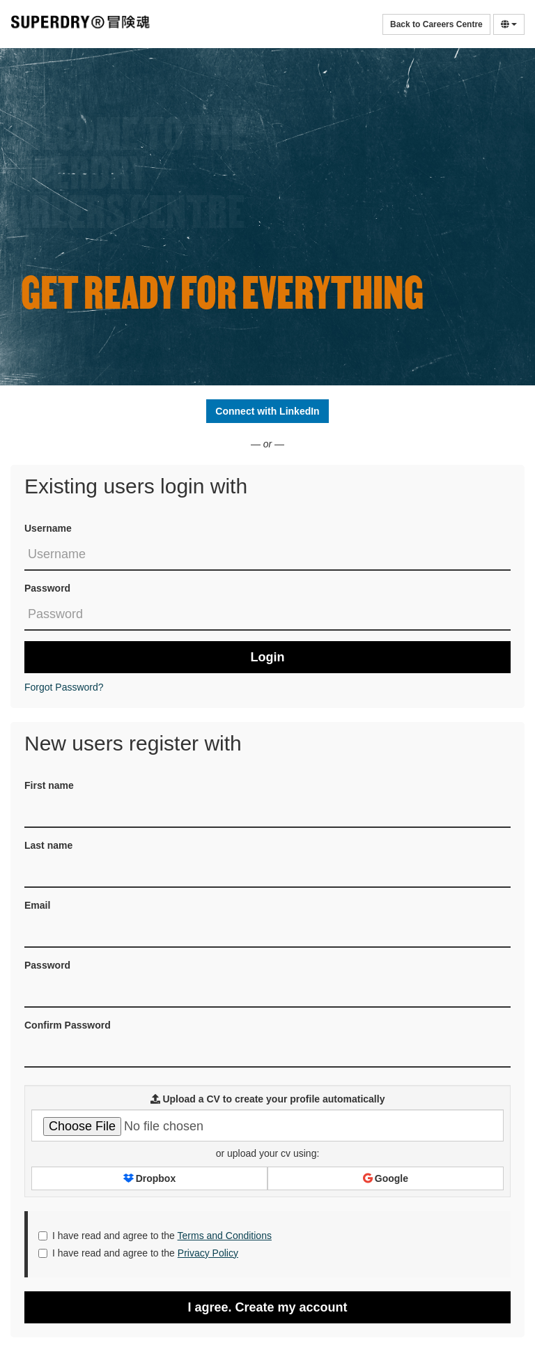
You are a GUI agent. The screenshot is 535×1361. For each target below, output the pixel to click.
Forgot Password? (64, 687)
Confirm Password (67, 1025)
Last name (48, 845)
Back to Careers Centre (436, 24)
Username (48, 528)
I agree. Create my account (267, 1307)
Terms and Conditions (225, 1235)
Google (385, 1178)
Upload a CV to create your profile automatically (267, 1099)
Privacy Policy (208, 1253)
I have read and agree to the (155, 1235)
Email (37, 905)
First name (49, 785)
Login (268, 657)
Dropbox (149, 1178)
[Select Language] (509, 24)
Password (47, 588)
